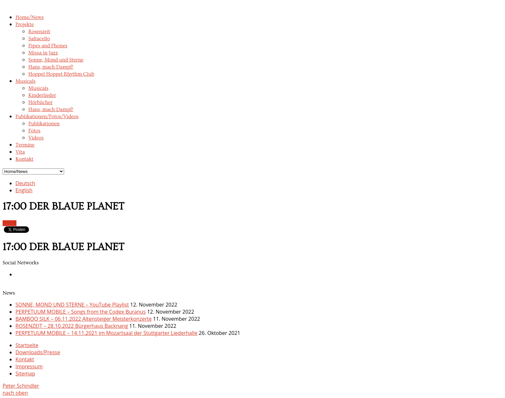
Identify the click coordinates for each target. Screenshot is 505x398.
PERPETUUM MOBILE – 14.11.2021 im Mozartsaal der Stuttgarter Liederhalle (106, 332)
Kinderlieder (42, 95)
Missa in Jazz (43, 53)
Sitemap (25, 373)
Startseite (26, 345)
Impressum (29, 366)
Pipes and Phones (47, 46)
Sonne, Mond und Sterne (55, 60)
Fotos (34, 131)
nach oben (15, 392)
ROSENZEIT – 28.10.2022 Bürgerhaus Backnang (71, 325)
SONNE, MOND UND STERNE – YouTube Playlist (72, 304)
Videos (35, 138)
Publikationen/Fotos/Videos (47, 116)
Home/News (29, 17)
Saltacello (39, 39)
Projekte (24, 24)
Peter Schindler (21, 385)
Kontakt (24, 159)
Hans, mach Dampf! (50, 67)
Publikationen (44, 124)
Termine (24, 145)
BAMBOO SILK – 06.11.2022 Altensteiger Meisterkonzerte (83, 318)
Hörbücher (40, 102)
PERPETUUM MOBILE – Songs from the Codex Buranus (80, 311)
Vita (20, 152)
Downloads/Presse (37, 352)
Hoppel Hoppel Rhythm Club (61, 74)
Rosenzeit (39, 31)
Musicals (25, 81)
